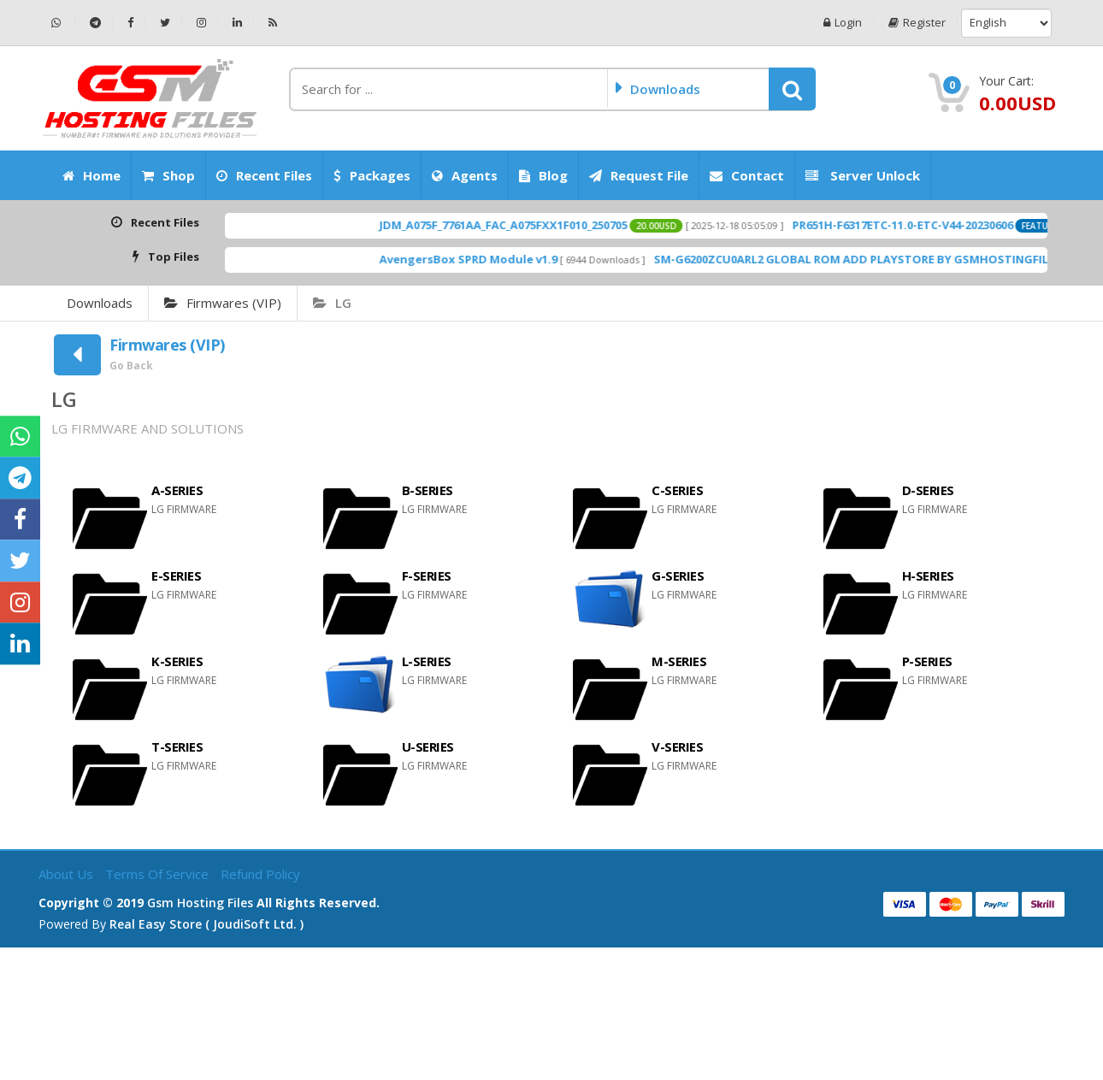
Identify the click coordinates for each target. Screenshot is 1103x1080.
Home (91, 175)
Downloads (100, 302)
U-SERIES (428, 746)
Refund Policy (260, 873)
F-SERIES (426, 575)
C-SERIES (677, 490)
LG (332, 302)
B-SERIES (427, 490)
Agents (465, 175)
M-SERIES (679, 661)
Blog (543, 175)
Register (917, 22)
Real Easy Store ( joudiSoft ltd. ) (206, 924)
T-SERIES (177, 746)
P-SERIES (927, 661)
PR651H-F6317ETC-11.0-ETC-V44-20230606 (933, 225)
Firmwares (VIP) (222, 302)
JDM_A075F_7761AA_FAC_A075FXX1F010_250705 (534, 225)
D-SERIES (928, 490)
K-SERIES (177, 661)
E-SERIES (176, 575)
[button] (792, 89)
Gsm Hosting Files (200, 902)
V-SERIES (677, 746)
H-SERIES (928, 575)
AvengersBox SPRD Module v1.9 (499, 259)
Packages (371, 175)
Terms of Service (158, 873)
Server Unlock (862, 175)
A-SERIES (177, 490)
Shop (168, 175)
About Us (67, 873)
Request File (638, 175)
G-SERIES (678, 575)
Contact (747, 175)
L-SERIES (426, 661)
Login (842, 22)
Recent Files (264, 175)
